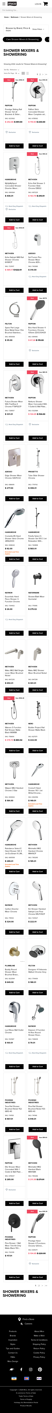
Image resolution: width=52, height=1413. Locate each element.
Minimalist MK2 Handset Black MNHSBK (34, 1169)
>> (46, 74)
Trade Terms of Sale (26, 1396)
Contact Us (13, 1353)
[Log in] (36, 3)
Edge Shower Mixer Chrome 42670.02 (13, 476)
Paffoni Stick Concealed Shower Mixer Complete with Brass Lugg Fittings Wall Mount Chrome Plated (37, 112)
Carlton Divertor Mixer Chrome (12, 910)
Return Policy (39, 1348)
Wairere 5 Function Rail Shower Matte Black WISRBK (13, 730)
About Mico (39, 1331)
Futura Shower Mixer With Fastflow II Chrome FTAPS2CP (14, 404)
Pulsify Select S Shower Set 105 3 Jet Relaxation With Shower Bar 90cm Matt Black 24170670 (37, 539)
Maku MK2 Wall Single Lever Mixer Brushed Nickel (14, 673)
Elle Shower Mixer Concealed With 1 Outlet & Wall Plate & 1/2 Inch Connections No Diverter (14, 1169)
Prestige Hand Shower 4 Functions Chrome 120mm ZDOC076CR (36, 1243)
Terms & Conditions (39, 1340)
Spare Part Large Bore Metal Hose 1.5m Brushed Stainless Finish (14, 330)
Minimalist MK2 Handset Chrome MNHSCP (35, 851)
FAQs (13, 1357)
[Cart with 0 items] (47, 4)
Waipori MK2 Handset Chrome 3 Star (14, 789)
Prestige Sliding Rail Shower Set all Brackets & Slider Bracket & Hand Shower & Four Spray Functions (14, 112)
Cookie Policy (39, 1353)
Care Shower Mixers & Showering (22, 39)
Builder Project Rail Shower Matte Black (36, 728)
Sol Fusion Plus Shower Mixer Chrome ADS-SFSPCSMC (34, 260)
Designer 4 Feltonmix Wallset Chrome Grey (37, 970)
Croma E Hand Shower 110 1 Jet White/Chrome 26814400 (35, 790)
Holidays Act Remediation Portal (26, 1402)
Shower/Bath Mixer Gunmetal (36, 597)
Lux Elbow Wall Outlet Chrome (14, 1031)
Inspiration (12, 1340)
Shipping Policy (39, 1344)
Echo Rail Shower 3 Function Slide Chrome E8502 (36, 185)
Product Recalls (26, 1406)
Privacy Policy (39, 1357)
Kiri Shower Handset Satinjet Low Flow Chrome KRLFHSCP (37, 911)
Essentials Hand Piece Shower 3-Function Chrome (12, 599)
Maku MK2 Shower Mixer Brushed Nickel (37, 671)
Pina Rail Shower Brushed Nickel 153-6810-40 (36, 1109)
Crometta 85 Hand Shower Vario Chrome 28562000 (14, 538)
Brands (13, 1335)
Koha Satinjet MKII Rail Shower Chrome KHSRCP (14, 259)
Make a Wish (39, 1335)
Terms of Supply (26, 1399)
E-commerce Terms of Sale (26, 1393)
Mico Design (12, 1361)
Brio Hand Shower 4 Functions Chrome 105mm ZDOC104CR (37, 330)
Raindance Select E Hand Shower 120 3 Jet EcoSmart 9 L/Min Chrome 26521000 (14, 851)
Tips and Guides (13, 1348)
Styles (12, 1344)
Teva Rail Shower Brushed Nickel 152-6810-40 (13, 1109)
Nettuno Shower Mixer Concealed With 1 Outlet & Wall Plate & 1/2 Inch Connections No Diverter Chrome (37, 404)
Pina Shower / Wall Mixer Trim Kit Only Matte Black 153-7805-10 (13, 1246)
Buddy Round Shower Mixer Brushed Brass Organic (11, 972)
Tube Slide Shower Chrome (36, 476)
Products (13, 1331)
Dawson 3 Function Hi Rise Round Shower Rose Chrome (36, 1032)
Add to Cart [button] (14, 146)
